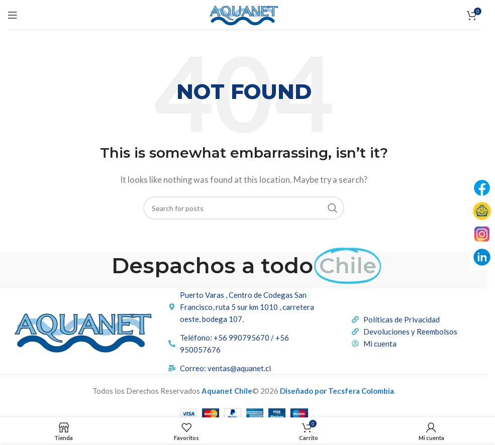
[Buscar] (243, 207)
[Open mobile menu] (13, 15)
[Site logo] (243, 13)
